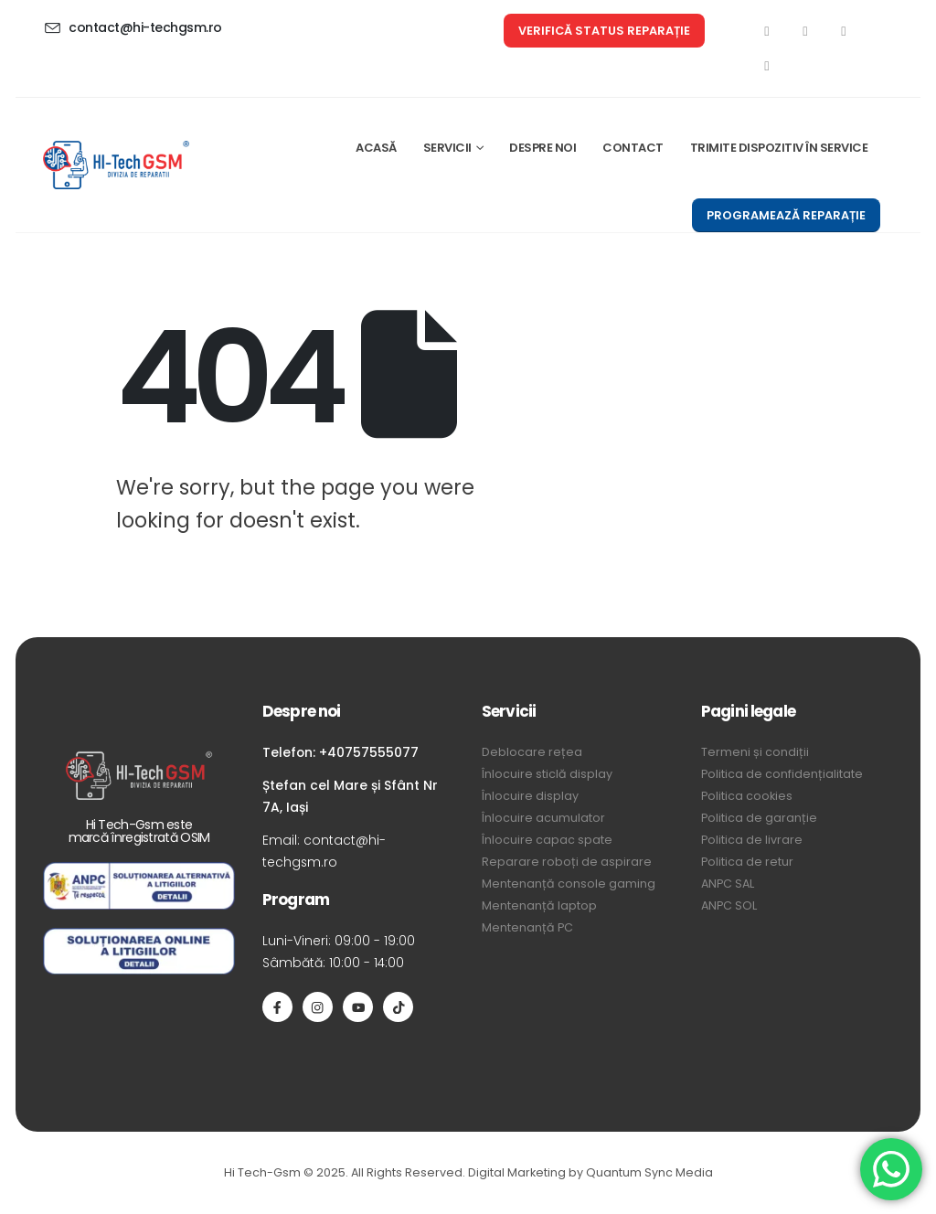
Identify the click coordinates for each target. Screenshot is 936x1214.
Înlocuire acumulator (543, 817)
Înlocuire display (530, 796)
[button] (604, 31)
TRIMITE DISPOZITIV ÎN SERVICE (779, 147)
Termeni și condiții (755, 752)
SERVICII (447, 147)
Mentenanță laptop (539, 905)
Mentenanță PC (527, 927)
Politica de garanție (759, 817)
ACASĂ (376, 147)
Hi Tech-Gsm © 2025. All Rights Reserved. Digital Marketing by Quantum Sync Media (468, 1172)
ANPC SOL (729, 905)
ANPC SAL (727, 883)
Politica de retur (747, 861)
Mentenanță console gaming (568, 883)
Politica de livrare (752, 839)
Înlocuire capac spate (547, 839)
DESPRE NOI (542, 147)
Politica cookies (746, 796)
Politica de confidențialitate (782, 774)
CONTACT (633, 147)
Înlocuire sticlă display (547, 774)
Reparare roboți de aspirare (567, 861)
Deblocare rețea (532, 752)
